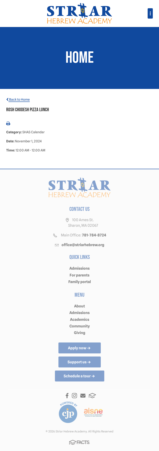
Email (82, 395)
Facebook (67, 395)
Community (79, 326)
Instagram (74, 395)
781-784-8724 (94, 235)
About (79, 306)
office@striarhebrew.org (83, 245)
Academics (79, 319)
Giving (79, 333)
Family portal (79, 282)
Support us (79, 362)
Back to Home (18, 100)
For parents (79, 275)
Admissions (79, 268)
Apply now (79, 348)
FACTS (92, 395)
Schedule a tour (80, 376)
